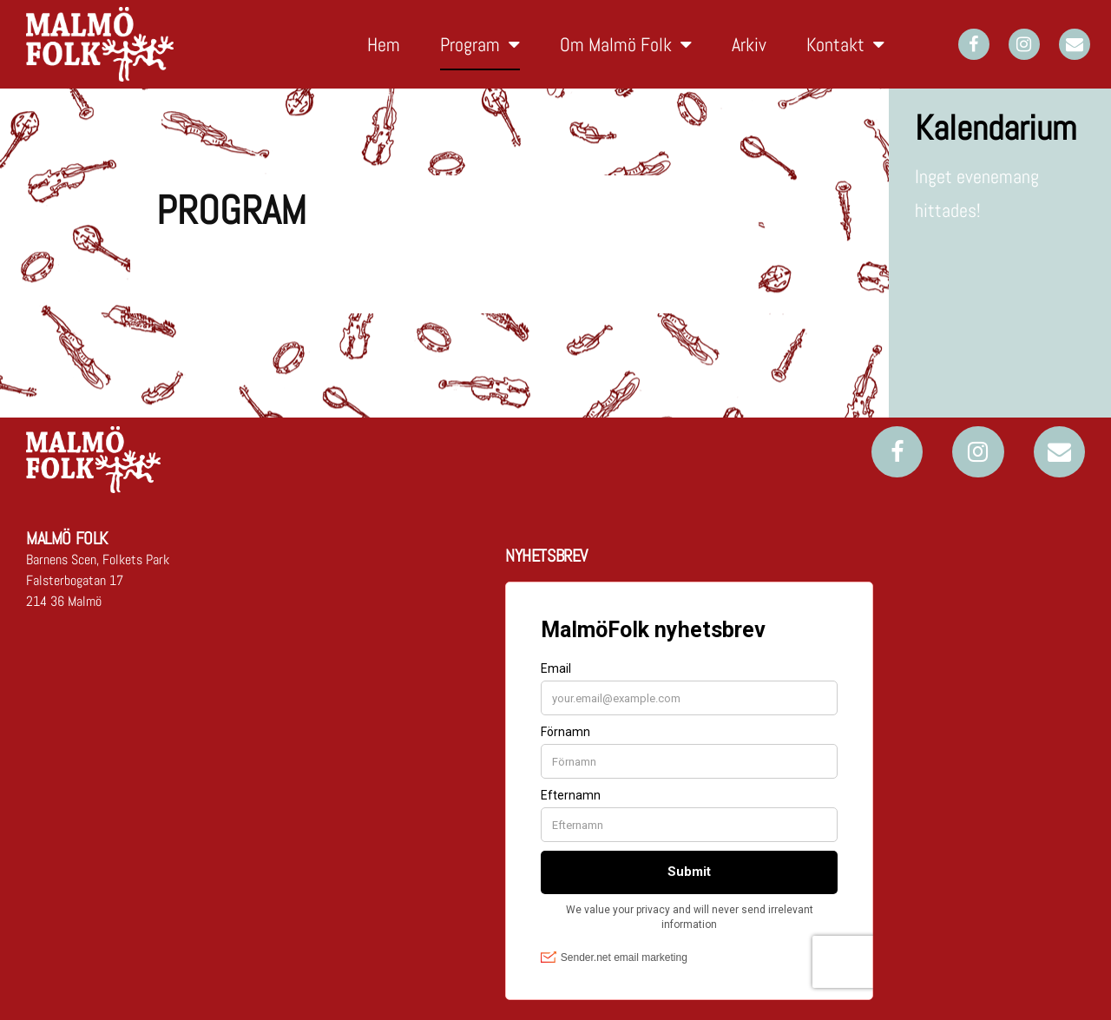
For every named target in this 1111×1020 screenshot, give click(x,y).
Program (480, 44)
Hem (383, 44)
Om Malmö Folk (626, 44)
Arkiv (749, 44)
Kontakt (845, 44)
